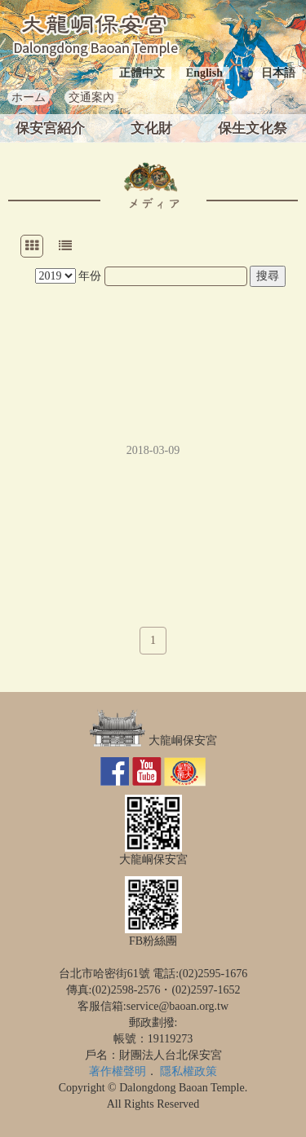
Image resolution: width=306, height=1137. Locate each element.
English (204, 73)
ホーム (28, 97)
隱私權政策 (188, 1071)
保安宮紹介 (50, 128)
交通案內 (91, 97)
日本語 (278, 73)
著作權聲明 (117, 1071)
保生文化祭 (252, 128)
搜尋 (267, 276)
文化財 (151, 128)
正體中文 (142, 73)
